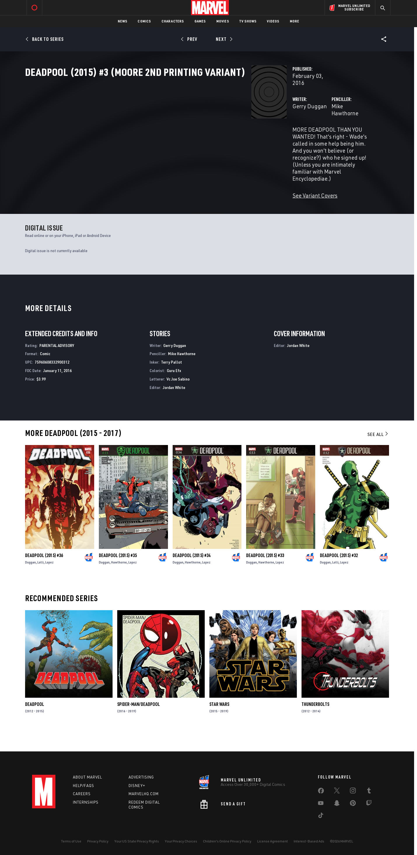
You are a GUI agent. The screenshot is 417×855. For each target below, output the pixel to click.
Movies (222, 21)
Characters (173, 21)
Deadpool (34, 724)
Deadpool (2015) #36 (44, 574)
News (122, 21)
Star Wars (219, 724)
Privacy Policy (97, 841)
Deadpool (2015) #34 (192, 574)
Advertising (141, 777)
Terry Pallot (171, 381)
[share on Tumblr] (369, 792)
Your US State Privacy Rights (136, 841)
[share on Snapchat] (337, 804)
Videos (273, 21)
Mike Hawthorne (272, 124)
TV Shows (248, 21)
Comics (144, 21)
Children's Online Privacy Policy (227, 841)
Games (200, 21)
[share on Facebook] (321, 792)
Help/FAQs (83, 785)
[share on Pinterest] (353, 804)
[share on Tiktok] (321, 816)
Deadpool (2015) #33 (265, 574)
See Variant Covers (156, 172)
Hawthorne (119, 581)
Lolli (40, 581)
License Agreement (272, 841)
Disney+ (137, 785)
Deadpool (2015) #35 (118, 574)
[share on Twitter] (337, 792)
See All (378, 454)
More (294, 21)
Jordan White (174, 406)
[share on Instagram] (353, 792)
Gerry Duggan (151, 124)
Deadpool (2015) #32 (339, 574)
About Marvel (87, 777)
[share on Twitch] (369, 804)
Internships (86, 802)
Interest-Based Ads (309, 841)
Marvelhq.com (144, 794)
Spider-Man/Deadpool (138, 724)
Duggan (30, 581)
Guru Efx (174, 389)
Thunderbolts (315, 724)
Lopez (49, 581)
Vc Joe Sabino (178, 398)
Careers (82, 794)
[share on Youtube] (321, 804)
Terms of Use (71, 841)
